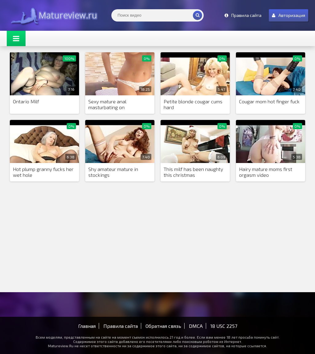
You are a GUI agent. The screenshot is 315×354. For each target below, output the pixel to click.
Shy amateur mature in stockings (113, 172)
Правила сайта (120, 326)
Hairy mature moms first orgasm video (265, 172)
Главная (87, 326)
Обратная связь (163, 326)
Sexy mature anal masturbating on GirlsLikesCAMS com (110, 104)
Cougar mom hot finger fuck (269, 101)
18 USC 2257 (223, 326)
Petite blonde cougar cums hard (193, 104)
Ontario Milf (26, 101)
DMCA (196, 326)
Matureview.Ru (53, 15)
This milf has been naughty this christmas (193, 172)
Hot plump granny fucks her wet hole (43, 172)
